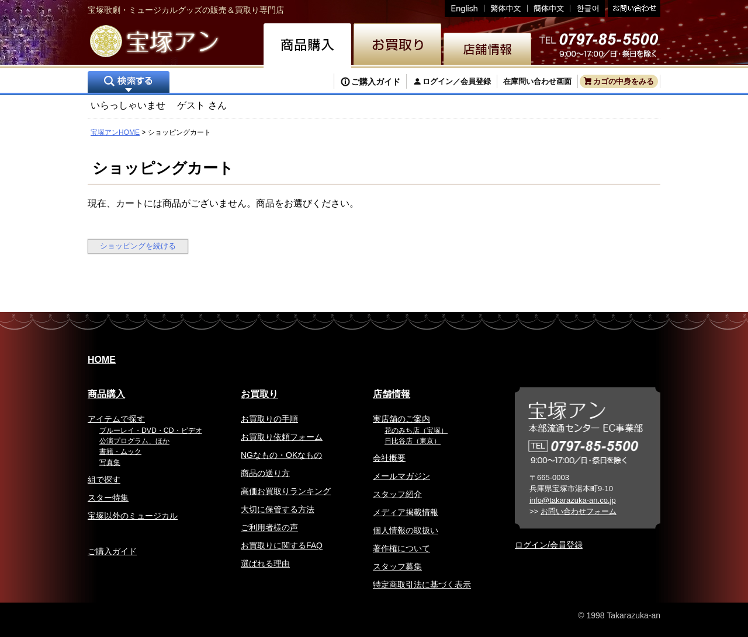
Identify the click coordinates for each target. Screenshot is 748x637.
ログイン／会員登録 (457, 81)
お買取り (259, 394)
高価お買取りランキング (286, 491)
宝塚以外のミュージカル (133, 515)
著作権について (401, 548)
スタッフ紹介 (397, 494)
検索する (128, 83)
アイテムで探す (116, 419)
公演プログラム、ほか (134, 441)
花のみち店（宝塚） (416, 430)
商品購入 (106, 394)
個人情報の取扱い (405, 530)
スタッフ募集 (397, 566)
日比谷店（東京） (413, 441)
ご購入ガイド (375, 81)
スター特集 (108, 497)
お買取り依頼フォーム (282, 437)
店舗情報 (391, 394)
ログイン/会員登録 (549, 545)
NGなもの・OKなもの (281, 455)
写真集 (109, 463)
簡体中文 (549, 8)
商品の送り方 (265, 473)
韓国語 (587, 8)
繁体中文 (506, 8)
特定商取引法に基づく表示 (422, 584)
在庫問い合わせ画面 (537, 81)
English (464, 8)
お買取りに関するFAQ (282, 545)
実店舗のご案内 (401, 419)
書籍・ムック (120, 451)
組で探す (104, 479)
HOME (102, 360)
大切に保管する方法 (277, 509)
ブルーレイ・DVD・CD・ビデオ (150, 430)
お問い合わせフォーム (579, 511)
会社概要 (389, 458)
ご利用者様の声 (269, 527)
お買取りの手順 (269, 419)
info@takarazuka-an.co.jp (572, 500)
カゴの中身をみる (623, 81)
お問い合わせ (632, 8)
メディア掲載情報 (405, 512)
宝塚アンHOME (115, 132)
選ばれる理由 (265, 563)
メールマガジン (401, 476)
